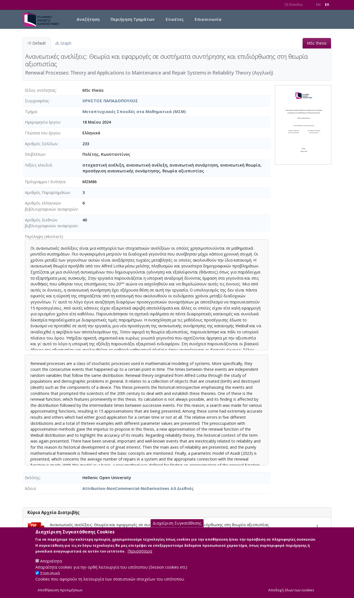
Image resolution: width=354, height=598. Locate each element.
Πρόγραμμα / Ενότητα (45, 181)
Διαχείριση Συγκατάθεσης (177, 528)
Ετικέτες (175, 19)
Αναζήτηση (88, 19)
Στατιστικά (50, 578)
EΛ (327, 4)
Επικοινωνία (208, 19)
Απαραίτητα (51, 566)
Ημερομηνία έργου (42, 122)
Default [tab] (36, 43)
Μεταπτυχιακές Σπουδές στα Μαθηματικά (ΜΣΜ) (134, 111)
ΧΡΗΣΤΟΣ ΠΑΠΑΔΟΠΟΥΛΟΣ (110, 100)
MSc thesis (317, 43)
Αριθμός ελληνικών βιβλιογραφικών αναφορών (51, 206)
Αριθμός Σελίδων (41, 143)
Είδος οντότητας (40, 90)
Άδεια (30, 488)
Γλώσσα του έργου (42, 133)
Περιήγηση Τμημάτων (133, 19)
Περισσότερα (139, 556)
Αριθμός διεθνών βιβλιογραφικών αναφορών (51, 223)
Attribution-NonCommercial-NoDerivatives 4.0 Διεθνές (138, 488)
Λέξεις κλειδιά (38, 165)
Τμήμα (31, 111)
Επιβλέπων (35, 154)
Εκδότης (32, 477)
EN (318, 4)
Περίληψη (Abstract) (44, 236)
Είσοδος (294, 4)
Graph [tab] (63, 43)
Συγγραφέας (37, 100)
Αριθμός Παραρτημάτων (47, 192)
